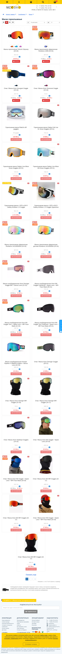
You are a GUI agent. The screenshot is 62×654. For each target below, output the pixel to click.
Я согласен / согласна (31, 644)
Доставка (4, 630)
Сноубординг (22, 14)
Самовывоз (5, 626)
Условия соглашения (7, 625)
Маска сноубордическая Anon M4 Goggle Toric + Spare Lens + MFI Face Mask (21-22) (16, 321)
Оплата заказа (5, 628)
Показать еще (31, 574)
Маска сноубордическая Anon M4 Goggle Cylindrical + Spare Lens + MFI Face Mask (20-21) (45, 282)
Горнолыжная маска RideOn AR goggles (16, 125)
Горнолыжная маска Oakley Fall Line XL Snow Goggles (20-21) (46, 125)
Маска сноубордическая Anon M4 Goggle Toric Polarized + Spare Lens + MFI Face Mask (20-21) (46, 321)
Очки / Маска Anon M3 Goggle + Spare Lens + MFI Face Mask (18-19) (46, 516)
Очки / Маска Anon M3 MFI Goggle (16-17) (31, 555)
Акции (18, 623)
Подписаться (30, 611)
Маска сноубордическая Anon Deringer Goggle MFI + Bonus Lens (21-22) (16, 282)
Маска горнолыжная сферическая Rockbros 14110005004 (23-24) (16, 242)
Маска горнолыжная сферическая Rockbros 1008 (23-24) (45, 50)
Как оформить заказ (22, 626)
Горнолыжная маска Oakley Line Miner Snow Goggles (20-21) (16, 164)
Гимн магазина (20, 628)
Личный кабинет (36, 620)
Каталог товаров (11, 14)
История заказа (35, 621)
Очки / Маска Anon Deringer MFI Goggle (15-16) (16, 399)
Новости (19, 625)
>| (34, 579)
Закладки (34, 623)
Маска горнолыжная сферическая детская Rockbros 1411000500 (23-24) (46, 242)
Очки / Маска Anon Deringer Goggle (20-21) (46, 360)
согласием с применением (11, 638)
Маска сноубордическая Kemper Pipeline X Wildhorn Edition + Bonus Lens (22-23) (16, 360)
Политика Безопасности (8, 623)
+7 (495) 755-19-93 (45, 8)
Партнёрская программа (23, 621)
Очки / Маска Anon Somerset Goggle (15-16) (46, 89)
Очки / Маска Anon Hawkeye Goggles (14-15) (16, 438)
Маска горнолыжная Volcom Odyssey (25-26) (16, 50)
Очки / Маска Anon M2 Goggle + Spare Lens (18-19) (46, 438)
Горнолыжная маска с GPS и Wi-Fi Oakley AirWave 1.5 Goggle (16, 203)
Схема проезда (5, 621)
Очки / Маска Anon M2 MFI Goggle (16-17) (46, 477)
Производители (20, 620)
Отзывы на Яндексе (22, 630)
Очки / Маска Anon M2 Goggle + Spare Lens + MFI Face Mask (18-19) (16, 477)
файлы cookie (44, 635)
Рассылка (34, 625)
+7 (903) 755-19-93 (45, 6)
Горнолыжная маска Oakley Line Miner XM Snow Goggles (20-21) (46, 164)
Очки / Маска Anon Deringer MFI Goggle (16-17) (46, 399)
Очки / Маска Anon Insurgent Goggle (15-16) (16, 89)
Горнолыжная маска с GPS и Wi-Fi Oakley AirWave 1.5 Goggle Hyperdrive (46, 203)
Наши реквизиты (6, 620)
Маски (31, 14)
